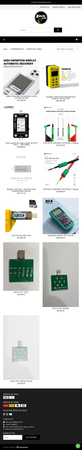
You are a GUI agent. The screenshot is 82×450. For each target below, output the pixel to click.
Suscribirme (31, 437)
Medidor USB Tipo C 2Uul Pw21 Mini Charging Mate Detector (21, 190)
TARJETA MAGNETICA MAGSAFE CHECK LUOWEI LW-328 (21, 97)
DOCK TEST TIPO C (21, 292)
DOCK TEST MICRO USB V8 (21, 381)
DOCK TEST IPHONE (61, 308)
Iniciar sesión (74, 7)
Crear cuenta (58, 7)
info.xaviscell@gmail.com (13, 422)
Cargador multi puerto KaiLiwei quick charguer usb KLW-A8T (60, 98)
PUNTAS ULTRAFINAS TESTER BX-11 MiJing (60, 189)
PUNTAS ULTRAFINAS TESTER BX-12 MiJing (60, 143)
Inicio (5, 49)
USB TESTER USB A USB (21, 235)
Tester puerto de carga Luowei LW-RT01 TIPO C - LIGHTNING (21, 144)
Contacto (44, 7)
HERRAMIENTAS (17, 49)
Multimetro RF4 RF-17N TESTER (60, 235)
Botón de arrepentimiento (13, 429)
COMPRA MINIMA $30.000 (41, 2)
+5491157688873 (10, 424)
